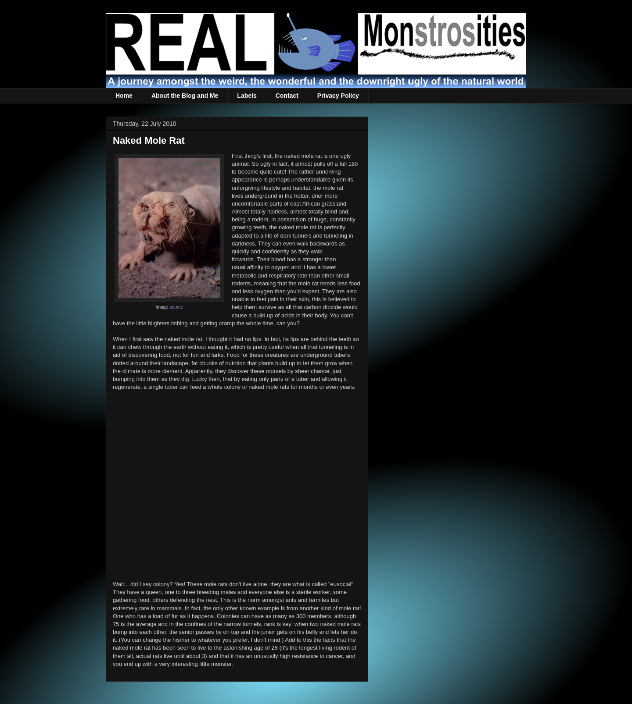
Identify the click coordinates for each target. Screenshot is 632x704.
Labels (246, 95)
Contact (287, 95)
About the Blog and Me (184, 95)
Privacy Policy (338, 95)
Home (124, 95)
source (176, 307)
